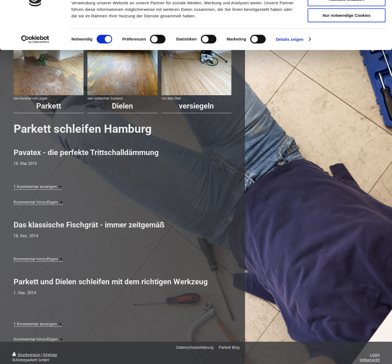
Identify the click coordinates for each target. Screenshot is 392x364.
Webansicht (370, 359)
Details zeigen (289, 69)
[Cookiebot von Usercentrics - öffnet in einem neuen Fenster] (35, 69)
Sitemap (50, 354)
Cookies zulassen (346, 13)
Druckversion (26, 354)
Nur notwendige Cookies (346, 45)
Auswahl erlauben (346, 29)
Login (375, 354)
